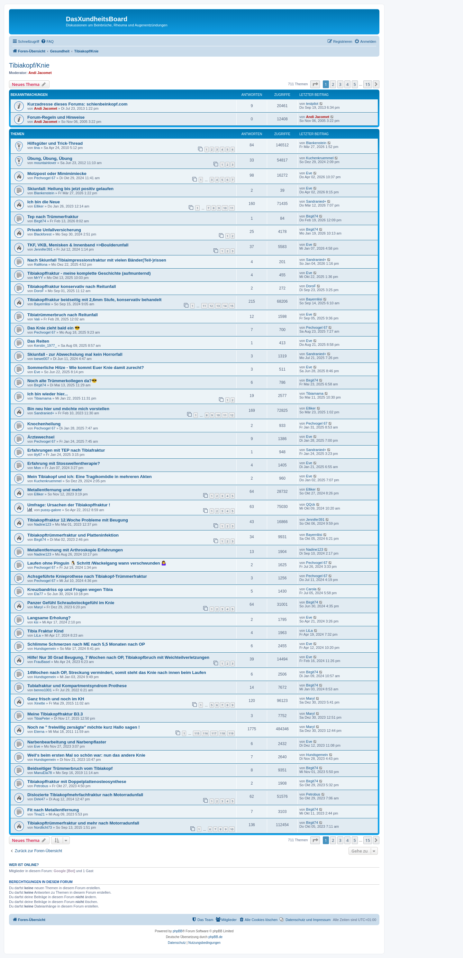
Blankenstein (316, 143)
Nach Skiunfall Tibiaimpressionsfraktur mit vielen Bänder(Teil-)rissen (96, 260)
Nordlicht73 (43, 827)
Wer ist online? (24, 865)
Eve (309, 173)
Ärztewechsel (40, 437)
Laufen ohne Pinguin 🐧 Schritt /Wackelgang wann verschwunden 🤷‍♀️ (96, 563)
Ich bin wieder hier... (47, 393)
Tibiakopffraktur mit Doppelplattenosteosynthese (76, 781)
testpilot (312, 104)
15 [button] (367, 84)
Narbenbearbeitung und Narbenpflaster (66, 742)
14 (224, 306)
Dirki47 (39, 799)
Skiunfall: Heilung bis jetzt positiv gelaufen (70, 188)
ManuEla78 (43, 773)
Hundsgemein (45, 648)
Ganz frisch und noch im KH (55, 698)
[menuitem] (47, 41)
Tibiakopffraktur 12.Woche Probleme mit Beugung (77, 520)
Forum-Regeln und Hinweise (56, 117)
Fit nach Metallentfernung (53, 809)
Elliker (39, 206)
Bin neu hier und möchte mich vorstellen (68, 408)
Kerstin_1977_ (45, 345)
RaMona (41, 264)
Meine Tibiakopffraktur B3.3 (55, 714)
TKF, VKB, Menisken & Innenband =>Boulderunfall (77, 245)
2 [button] (333, 84)
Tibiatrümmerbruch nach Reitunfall (62, 314)
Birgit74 (40, 221)
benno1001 (43, 690)
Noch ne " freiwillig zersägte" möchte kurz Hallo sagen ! (83, 727)
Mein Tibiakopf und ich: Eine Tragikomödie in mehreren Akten (89, 476)
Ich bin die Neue (43, 201)
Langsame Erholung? (49, 617)
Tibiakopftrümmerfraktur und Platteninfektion (73, 535)
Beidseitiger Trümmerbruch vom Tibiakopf (70, 768)
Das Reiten (38, 341)
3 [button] (340, 84)
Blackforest (42, 234)
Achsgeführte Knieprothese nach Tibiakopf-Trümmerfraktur (87, 576)
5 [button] (355, 84)
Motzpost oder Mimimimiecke (56, 173)
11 (231, 208)
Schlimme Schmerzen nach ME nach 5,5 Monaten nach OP (86, 644)
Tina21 (39, 814)
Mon (37, 468)
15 (231, 306)
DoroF (39, 291)
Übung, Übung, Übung (49, 158)
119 (231, 733)
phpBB (177, 931)
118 (222, 733)
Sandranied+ (316, 201)
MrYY (38, 278)
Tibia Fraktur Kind (45, 631)
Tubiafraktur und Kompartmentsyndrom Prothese (77, 685)
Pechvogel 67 (45, 178)
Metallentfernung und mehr (54, 489)
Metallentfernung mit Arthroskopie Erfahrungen (75, 550)
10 (224, 208)
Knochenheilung (43, 423)
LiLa (37, 635)
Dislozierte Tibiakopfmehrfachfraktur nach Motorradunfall (85, 794)
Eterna (39, 731)
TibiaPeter (42, 718)
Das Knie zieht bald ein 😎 (53, 328)
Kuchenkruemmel (320, 158)
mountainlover (45, 163)
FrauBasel (42, 662)
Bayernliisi (42, 304)
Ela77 (38, 594)
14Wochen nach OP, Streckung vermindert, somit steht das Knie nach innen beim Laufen (116, 672)
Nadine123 (42, 524)
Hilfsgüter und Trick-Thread (55, 143)
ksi (36, 622)
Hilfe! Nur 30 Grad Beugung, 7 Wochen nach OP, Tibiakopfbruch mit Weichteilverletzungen (118, 657)
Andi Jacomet (40, 73)
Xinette (39, 703)
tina (37, 148)
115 (196, 733)
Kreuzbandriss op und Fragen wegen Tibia (70, 589)
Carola (311, 589)
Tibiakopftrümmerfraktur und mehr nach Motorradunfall (83, 823)
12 (211, 306)
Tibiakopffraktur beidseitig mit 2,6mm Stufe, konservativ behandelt (94, 299)
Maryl (38, 607)
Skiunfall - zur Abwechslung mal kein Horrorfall (75, 354)
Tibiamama (42, 398)
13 (218, 306)
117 (214, 733)
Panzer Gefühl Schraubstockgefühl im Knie (70, 602)
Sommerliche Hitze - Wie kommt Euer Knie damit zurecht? (85, 367)
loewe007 (41, 359)
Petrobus (41, 786)
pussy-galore (51, 510)
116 (205, 733)
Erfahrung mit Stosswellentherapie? (63, 463)
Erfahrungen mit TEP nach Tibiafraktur (66, 450)
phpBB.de (215, 937)
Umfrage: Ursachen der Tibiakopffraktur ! (68, 504)
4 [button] (347, 84)
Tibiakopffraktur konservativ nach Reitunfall (71, 286)
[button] (315, 84)
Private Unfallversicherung (54, 229)
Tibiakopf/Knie (29, 65)
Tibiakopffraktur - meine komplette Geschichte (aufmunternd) (89, 273)
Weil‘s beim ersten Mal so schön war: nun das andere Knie (86, 755)
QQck (310, 504)
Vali (37, 319)
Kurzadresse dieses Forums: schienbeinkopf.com (77, 104)
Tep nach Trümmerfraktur (52, 216)
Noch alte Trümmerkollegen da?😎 (62, 380)
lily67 (38, 454)
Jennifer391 (43, 249)
